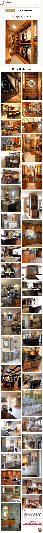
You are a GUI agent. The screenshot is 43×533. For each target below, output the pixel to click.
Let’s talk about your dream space (35, 521)
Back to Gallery (10, 10)
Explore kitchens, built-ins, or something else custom (32, 523)
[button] (41, 2)
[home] (6, 3)
